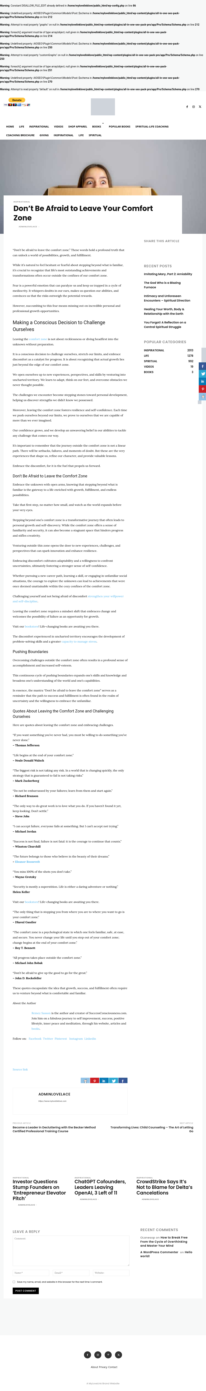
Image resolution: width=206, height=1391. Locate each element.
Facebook (35, 1038)
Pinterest (61, 1038)
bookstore (31, 626)
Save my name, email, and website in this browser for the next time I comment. (59, 1274)
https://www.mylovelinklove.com (52, 1101)
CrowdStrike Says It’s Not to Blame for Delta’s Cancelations (163, 1186)
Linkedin (90, 1038)
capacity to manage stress (79, 641)
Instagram (76, 1038)
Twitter (48, 1038)
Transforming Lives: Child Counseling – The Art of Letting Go (151, 1129)
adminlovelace (28, 226)
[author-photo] (15, 1198)
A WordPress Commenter (159, 1244)
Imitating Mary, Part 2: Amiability (166, 274)
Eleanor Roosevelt (27, 861)
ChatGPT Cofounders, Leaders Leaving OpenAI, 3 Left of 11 (102, 1186)
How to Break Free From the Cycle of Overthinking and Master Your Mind (164, 1234)
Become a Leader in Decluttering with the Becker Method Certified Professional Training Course (54, 1129)
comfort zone (38, 339)
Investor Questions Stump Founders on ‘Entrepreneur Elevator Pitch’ (41, 1186)
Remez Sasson (41, 1013)
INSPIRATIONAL (21, 202)
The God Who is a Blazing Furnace (167, 283)
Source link (20, 1069)
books (36, 1028)
